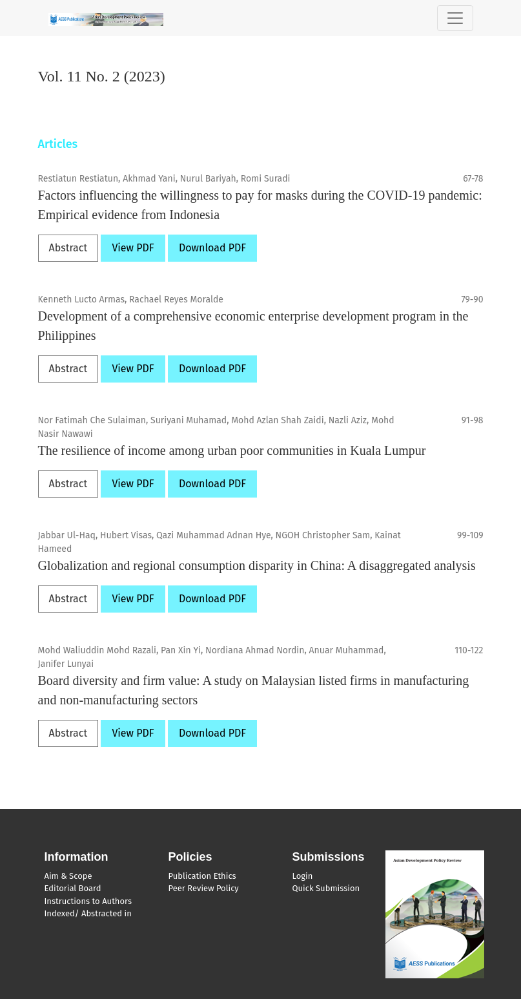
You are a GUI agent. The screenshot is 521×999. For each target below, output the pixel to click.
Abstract (68, 248)
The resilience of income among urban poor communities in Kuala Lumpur (232, 450)
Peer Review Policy (204, 888)
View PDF (133, 248)
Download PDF (212, 248)
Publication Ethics (202, 876)
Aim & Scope (68, 876)
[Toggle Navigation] (455, 18)
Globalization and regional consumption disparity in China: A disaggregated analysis (257, 565)
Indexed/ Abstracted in (88, 913)
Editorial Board (73, 888)
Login (302, 876)
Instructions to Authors (88, 901)
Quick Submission (326, 888)
